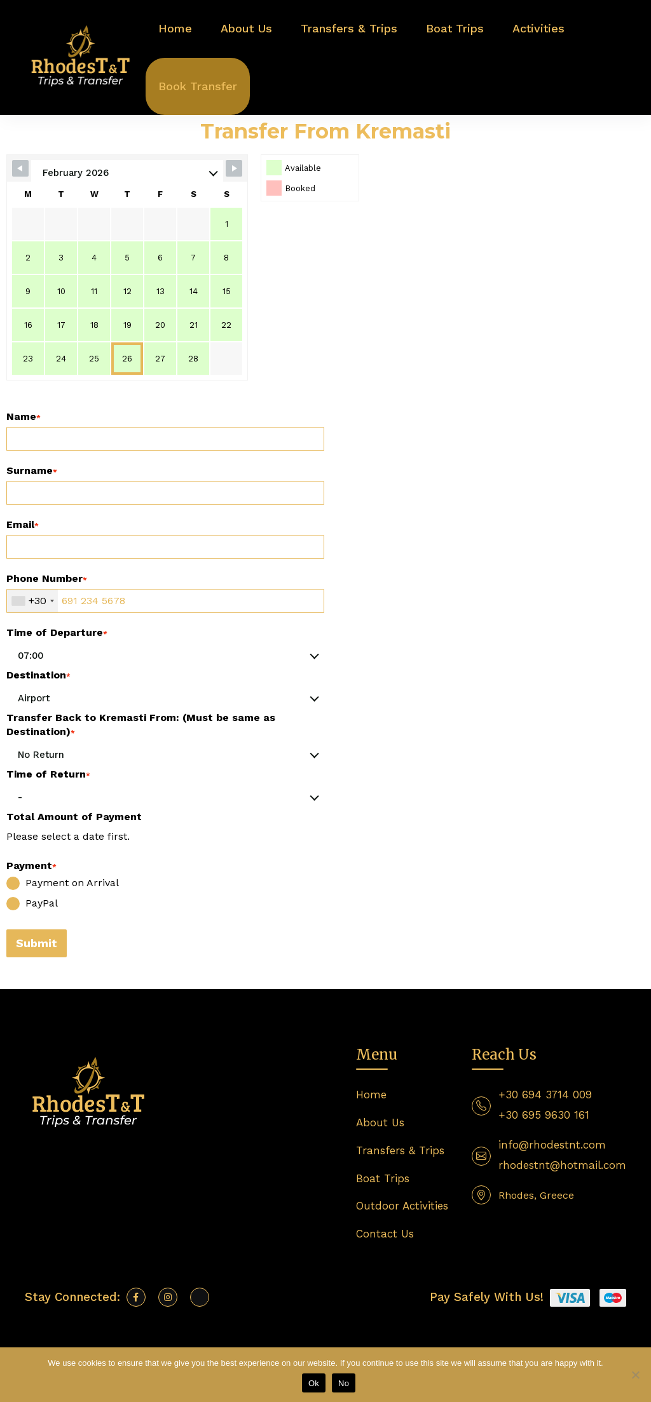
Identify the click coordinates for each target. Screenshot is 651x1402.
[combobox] (32, 601)
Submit (36, 943)
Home (175, 28)
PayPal (32, 903)
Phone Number (46, 578)
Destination (38, 675)
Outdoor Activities (402, 1205)
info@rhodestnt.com (552, 1144)
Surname (31, 470)
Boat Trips (455, 28)
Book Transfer (197, 86)
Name (23, 416)
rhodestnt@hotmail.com (562, 1165)
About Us (246, 28)
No (343, 1383)
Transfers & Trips (349, 28)
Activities (538, 28)
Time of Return (48, 774)
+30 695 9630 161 (543, 1115)
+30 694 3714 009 (545, 1094)
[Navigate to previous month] (20, 168)
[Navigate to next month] (234, 168)
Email (22, 524)
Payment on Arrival (62, 883)
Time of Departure (56, 632)
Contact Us (385, 1233)
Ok (313, 1383)
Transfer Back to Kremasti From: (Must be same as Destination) (140, 724)
